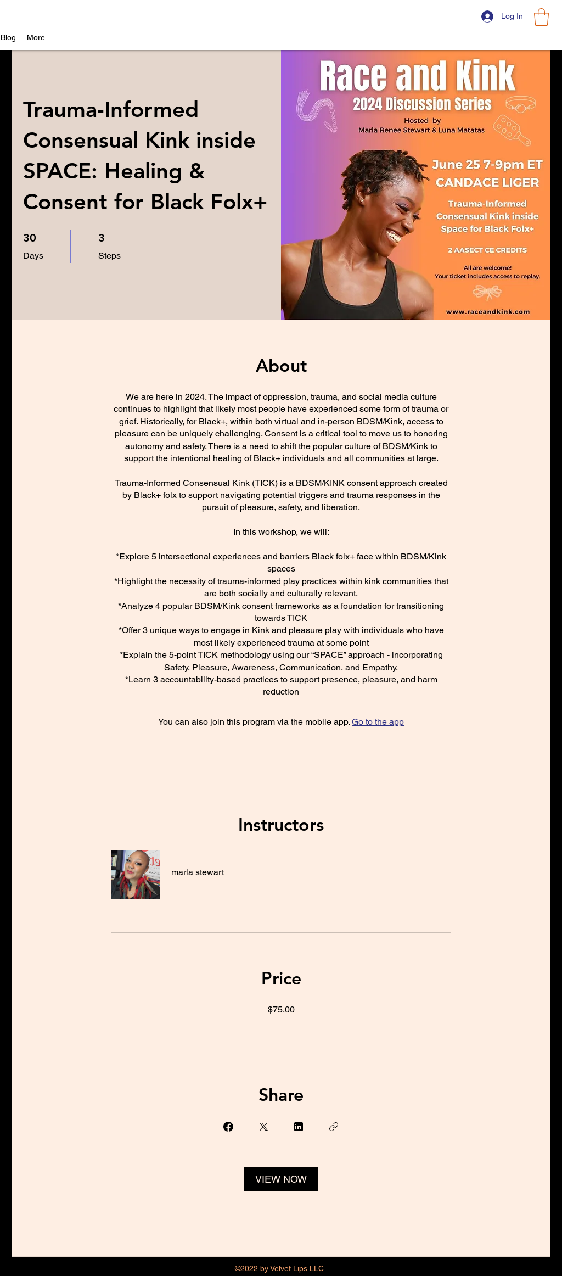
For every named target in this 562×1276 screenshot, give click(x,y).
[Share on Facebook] (228, 1126)
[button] (541, 17)
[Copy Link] (333, 1126)
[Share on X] (263, 1126)
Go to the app (378, 722)
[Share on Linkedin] (298, 1126)
